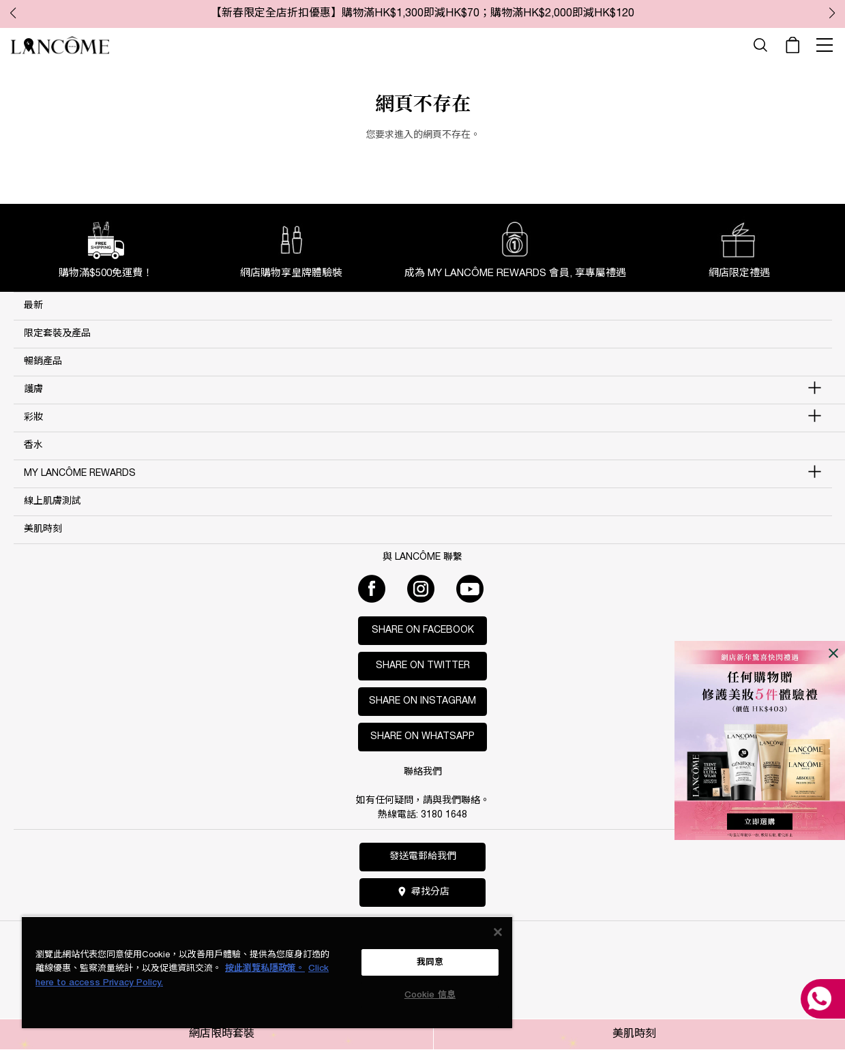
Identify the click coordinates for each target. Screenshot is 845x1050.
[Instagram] (420, 588)
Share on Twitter (423, 665)
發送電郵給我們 (422, 856)
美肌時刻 (634, 1034)
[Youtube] (470, 588)
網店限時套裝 (221, 1034)
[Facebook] (371, 588)
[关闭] (498, 932)
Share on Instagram (422, 701)
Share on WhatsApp (422, 736)
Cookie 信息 (430, 995)
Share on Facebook (423, 630)
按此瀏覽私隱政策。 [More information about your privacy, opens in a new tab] (265, 968)
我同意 (430, 962)
